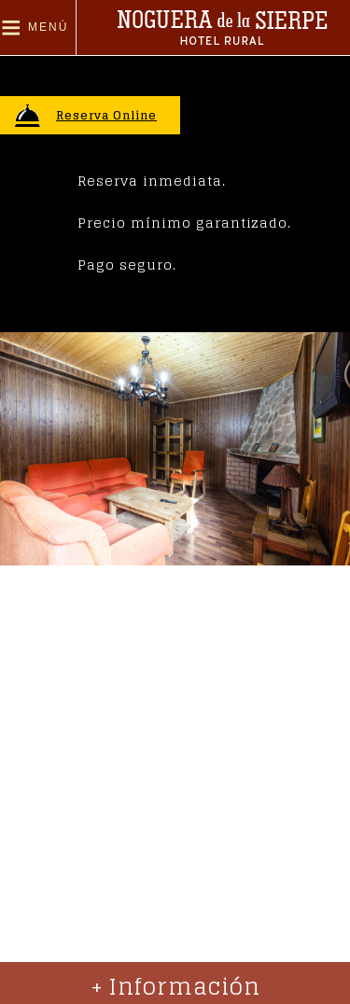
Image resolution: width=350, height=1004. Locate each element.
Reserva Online (106, 115)
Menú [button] (48, 27)
